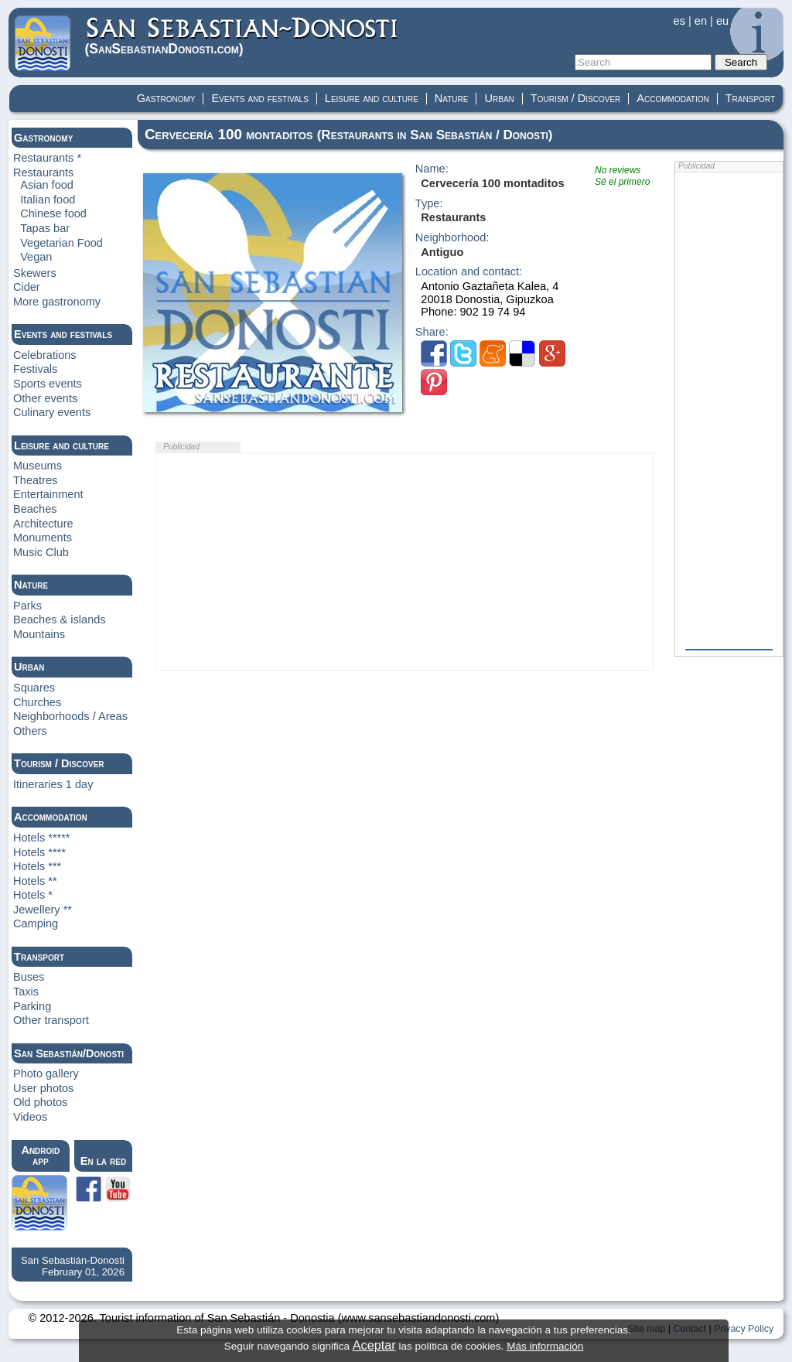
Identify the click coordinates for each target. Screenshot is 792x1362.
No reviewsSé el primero (622, 176)
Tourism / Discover (576, 98)
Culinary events (51, 412)
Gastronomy (166, 98)
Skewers (34, 273)
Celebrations (45, 355)
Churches (37, 702)
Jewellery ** (42, 909)
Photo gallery (46, 1073)
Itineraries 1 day (53, 784)
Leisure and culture (371, 98)
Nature (452, 98)
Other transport (51, 1020)
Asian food (46, 185)
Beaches (35, 509)
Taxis (26, 991)
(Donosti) (242, 35)
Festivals (35, 369)
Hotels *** (37, 866)
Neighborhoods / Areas (70, 716)
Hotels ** (35, 881)
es (679, 21)
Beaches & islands (59, 619)
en (701, 21)
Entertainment (48, 494)
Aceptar (374, 1345)
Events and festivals (259, 98)
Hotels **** (39, 852)
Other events (45, 398)
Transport (750, 98)
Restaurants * (47, 158)
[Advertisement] (404, 561)
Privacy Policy (743, 1328)
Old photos (40, 1102)
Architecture (43, 523)
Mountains (39, 634)
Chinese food (53, 213)
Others (30, 731)
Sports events (47, 383)
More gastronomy (57, 301)
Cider (26, 287)
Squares (34, 687)
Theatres (35, 480)
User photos (43, 1088)
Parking (32, 1006)
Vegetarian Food (61, 243)
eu (722, 21)
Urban (499, 98)
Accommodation (672, 98)
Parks (27, 605)
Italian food (47, 199)
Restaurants (43, 172)
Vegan (36, 257)
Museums (37, 465)
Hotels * (33, 895)
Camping (35, 923)
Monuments (42, 537)
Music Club (41, 552)
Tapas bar (45, 228)
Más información (545, 1346)
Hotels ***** (41, 837)
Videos (30, 1117)
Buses (28, 977)
